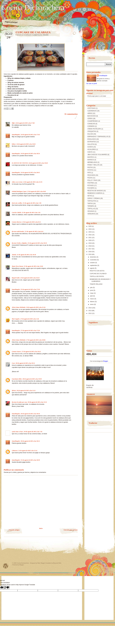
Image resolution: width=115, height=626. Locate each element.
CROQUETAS (91, 131)
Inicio (41, 528)
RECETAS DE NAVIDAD (95, 190)
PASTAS (90, 167)
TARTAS (90, 203)
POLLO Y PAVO (92, 180)
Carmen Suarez (16, 351)
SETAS (89, 196)
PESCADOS (91, 175)
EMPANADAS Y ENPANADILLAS (97, 136)
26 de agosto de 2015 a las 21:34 (35, 307)
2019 (90, 243)
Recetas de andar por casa (19, 402)
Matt (38, 563)
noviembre (93, 260)
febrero (92, 301)
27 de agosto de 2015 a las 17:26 (30, 330)
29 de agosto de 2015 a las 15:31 (37, 402)
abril (91, 296)
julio (91, 287)
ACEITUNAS (91, 108)
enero (92, 304)
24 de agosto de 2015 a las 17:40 (25, 123)
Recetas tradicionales (18, 231)
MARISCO (90, 160)
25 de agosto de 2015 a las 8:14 (34, 231)
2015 (90, 254)
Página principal (11, 22)
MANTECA (90, 157)
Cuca (13, 363)
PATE (89, 172)
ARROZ (89, 113)
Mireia (14, 390)
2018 (90, 246)
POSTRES (90, 183)
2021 (90, 237)
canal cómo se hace (17, 431)
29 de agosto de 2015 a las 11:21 (26, 390)
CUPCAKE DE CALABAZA (98, 273)
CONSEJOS (91, 124)
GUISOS (90, 147)
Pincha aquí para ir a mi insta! (96, 96)
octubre (92, 262)
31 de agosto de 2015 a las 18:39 (30, 460)
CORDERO (91, 126)
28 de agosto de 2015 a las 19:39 (32, 379)
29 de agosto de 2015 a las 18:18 (30, 414)
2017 (90, 249)
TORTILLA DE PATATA (97, 276)
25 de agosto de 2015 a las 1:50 (32, 203)
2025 (90, 226)
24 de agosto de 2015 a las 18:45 (26, 144)
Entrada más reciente (71, 530)
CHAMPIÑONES (92, 121)
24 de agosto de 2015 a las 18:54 (30, 153)
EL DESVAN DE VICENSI (20, 163)
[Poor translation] (6, 587)
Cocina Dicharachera (32, 7)
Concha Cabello (16, 212)
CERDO (89, 118)
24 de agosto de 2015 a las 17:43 (30, 134)
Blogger (105, 361)
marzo (92, 299)
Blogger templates (46, 563)
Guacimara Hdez (17, 379)
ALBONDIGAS (92, 111)
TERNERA (90, 206)
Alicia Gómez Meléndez (18, 307)
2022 (90, 235)
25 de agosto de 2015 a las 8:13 (31, 222)
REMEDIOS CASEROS (94, 193)
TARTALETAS (91, 201)
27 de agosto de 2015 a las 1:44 (30, 319)
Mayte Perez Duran (17, 266)
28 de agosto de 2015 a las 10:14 (25, 363)
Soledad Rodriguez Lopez (19, 191)
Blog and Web (57, 563)
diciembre (93, 257)
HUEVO (89, 152)
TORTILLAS (91, 208)
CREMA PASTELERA (94, 129)
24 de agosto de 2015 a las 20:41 (30, 172)
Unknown (15, 450)
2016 (90, 251)
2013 (90, 310)
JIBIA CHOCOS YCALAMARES (97, 154)
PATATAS (90, 170)
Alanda (14, 254)
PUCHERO (90, 188)
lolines (14, 144)
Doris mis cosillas (17, 203)
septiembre (93, 265)
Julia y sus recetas (17, 182)
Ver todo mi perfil (91, 83)
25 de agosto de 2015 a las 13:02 (33, 266)
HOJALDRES (91, 149)
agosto (92, 268)
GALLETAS (91, 144)
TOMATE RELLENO (96, 284)
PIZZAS (89, 178)
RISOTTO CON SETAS (97, 271)
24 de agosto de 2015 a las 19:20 (38, 163)
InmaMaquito (16, 134)
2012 (90, 313)
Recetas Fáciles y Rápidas (19, 243)
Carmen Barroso (17, 222)
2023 (90, 232)
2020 (90, 240)
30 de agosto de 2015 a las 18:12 (30, 441)
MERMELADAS (92, 162)
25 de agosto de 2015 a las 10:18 (26, 254)
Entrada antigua (14, 530)
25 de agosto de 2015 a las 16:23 (30, 278)
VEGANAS (90, 211)
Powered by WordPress (6, 566)
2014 (90, 308)
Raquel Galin (16, 278)
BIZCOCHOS (91, 116)
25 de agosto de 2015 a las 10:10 (37, 243)
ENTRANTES (91, 142)
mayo (92, 293)
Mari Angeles (16, 319)
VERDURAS (91, 214)
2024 (90, 229)
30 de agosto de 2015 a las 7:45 (33, 431)
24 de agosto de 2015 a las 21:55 (32, 182)
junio (91, 290)
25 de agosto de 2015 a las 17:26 (30, 289)
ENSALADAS (91, 139)
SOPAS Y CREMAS (93, 198)
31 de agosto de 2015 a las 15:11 (27, 450)
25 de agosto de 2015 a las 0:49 (36, 191)
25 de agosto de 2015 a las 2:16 (31, 212)
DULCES (45, 35)
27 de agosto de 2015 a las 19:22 (31, 351)
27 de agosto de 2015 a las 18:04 (35, 340)
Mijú (13, 123)
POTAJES (90, 185)
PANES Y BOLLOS (93, 165)
